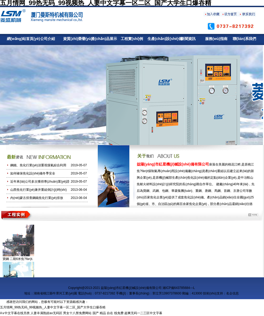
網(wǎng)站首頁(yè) (19, 39)
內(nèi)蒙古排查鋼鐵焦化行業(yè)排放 (36, 198)
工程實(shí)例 (132, 39)
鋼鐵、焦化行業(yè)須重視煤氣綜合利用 (38, 165)
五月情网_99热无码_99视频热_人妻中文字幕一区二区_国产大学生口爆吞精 (52, 307)
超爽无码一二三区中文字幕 (143, 313)
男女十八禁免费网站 (77, 313)
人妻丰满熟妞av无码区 (46, 313)
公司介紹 (47, 39)
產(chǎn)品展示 (103, 39)
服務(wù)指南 (216, 39)
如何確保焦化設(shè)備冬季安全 (32, 173)
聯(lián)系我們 (244, 39)
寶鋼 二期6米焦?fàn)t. (18, 259)
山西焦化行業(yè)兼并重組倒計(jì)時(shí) (38, 190)
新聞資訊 (188, 39)
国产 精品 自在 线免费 (108, 313)
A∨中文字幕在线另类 (15, 313)
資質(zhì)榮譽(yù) (75, 39)
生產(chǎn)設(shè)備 (160, 39)
